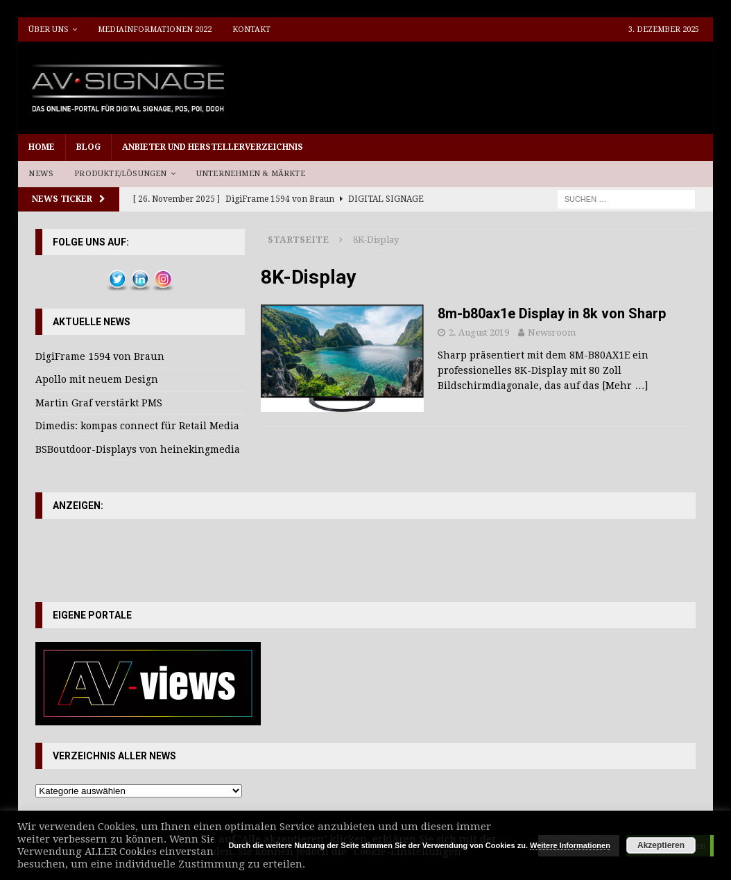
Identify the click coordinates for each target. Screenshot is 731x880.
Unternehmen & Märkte (250, 173)
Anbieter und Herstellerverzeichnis (212, 147)
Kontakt (251, 29)
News (40, 173)
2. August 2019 (479, 332)
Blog (88, 147)
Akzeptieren (661, 845)
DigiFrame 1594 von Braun (99, 356)
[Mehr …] (625, 385)
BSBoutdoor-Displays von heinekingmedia (137, 449)
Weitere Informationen (570, 845)
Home (41, 147)
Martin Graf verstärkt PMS (98, 402)
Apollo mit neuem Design (96, 379)
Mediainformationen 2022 (155, 29)
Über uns (48, 29)
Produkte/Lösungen (120, 173)
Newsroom (552, 332)
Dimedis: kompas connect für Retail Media (137, 425)
